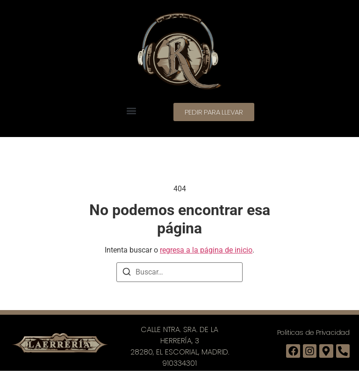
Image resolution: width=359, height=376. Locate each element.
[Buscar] (127, 273)
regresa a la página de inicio (206, 250)
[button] (131, 110)
